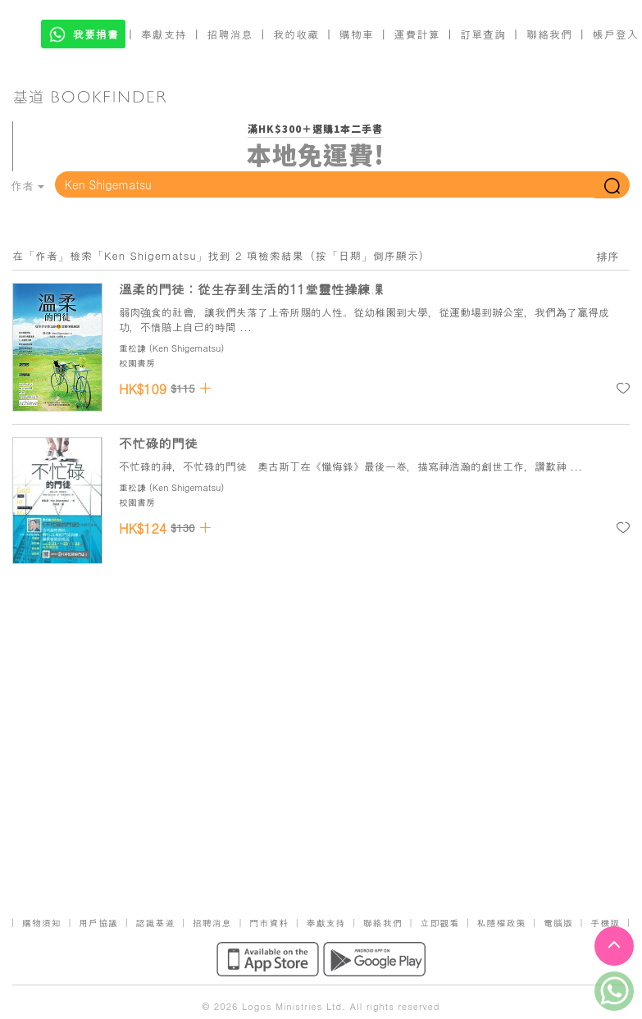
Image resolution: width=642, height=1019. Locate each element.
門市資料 (269, 923)
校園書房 (137, 363)
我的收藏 (296, 34)
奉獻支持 (164, 34)
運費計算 (417, 34)
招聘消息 (230, 34)
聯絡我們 (549, 34)
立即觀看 (439, 923)
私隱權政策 (501, 923)
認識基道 (155, 923)
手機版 (605, 923)
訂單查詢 (483, 34)
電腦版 (558, 923)
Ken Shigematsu (187, 348)
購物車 (356, 34)
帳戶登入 (616, 34)
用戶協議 (98, 923)
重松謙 (132, 348)
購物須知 (41, 923)
